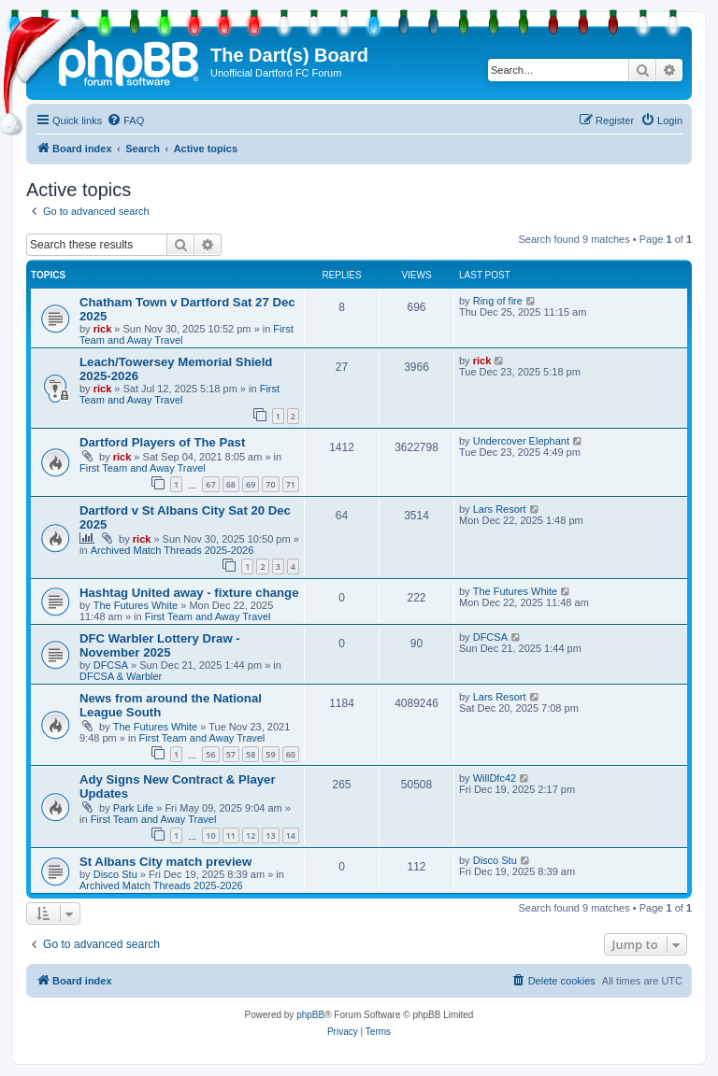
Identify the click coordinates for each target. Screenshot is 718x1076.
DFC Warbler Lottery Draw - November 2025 (159, 645)
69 (250, 484)
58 (250, 754)
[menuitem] (125, 120)
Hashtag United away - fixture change (189, 593)
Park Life (133, 808)
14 (290, 835)
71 (290, 484)
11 (231, 835)
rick (102, 328)
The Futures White (135, 605)
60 (290, 754)
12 (250, 835)
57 (231, 754)
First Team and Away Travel (179, 394)
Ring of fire (498, 300)
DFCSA (110, 665)
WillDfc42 (494, 778)
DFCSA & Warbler (120, 676)
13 (270, 835)
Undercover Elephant (521, 440)
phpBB (310, 1015)
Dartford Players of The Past (162, 442)
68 (231, 484)
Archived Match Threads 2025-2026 (172, 550)
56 (210, 754)
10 (210, 835)
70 (270, 484)
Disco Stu (115, 874)
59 (270, 754)
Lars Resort (499, 509)
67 (210, 484)
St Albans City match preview (165, 862)
